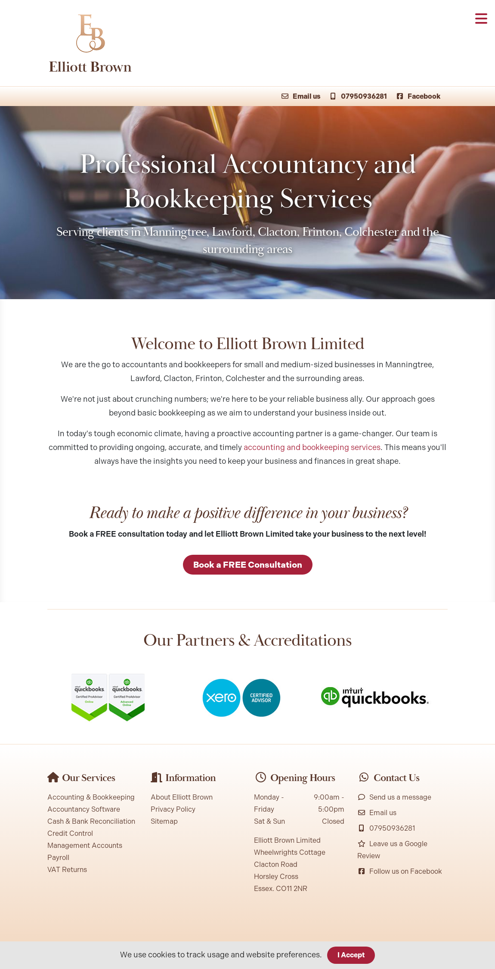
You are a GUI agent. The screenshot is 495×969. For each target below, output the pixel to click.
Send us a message (394, 797)
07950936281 (358, 96)
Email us (300, 96)
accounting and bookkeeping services (312, 447)
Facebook (418, 96)
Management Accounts (84, 845)
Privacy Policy (173, 809)
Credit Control (70, 833)
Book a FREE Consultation (247, 565)
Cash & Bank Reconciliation (91, 821)
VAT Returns (67, 870)
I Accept (351, 955)
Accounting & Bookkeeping (91, 797)
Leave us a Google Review (392, 850)
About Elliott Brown (182, 797)
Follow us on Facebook (399, 871)
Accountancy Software (83, 809)
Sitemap (164, 821)
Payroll (58, 857)
